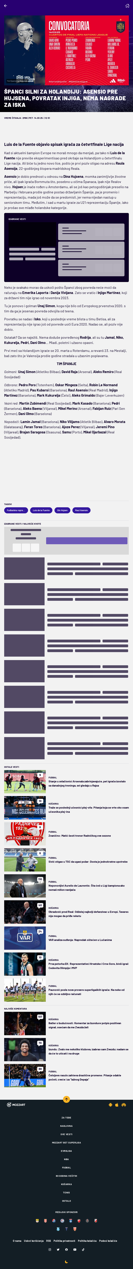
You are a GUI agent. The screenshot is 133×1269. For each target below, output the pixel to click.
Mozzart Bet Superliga (66, 1142)
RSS (48, 1240)
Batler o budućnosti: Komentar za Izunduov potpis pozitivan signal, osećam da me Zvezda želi (85, 1025)
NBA (66, 1159)
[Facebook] (66, 1249)
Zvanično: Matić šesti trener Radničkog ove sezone (80, 835)
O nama (17, 1240)
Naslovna (66, 1126)
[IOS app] (117, 1105)
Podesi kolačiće (108, 1240)
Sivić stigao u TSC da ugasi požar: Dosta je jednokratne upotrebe (88, 861)
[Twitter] (58, 1249)
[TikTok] (83, 1249)
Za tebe (66, 1117)
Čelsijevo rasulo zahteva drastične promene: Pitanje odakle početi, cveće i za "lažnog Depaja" (85, 1077)
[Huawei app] (123, 1104)
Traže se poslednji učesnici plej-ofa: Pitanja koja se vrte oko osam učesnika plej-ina (89, 809)
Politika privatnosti (64, 1240)
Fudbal (53, 777)
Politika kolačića (87, 1240)
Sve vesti (66, 1134)
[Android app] (110, 1105)
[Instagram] (50, 1249)
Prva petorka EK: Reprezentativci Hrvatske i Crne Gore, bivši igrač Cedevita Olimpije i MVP (89, 965)
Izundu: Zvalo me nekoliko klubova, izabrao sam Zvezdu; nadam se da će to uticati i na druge (88, 1051)
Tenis (66, 1192)
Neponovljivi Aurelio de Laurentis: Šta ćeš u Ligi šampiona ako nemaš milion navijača (87, 887)
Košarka (54, 803)
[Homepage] (127, 5)
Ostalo (66, 1200)
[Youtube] (75, 1249)
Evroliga (66, 1151)
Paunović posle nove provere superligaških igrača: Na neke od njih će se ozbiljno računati (86, 991)
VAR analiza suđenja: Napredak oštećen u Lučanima (80, 939)
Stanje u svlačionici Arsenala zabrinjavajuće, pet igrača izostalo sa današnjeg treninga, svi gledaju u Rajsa (87, 783)
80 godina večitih (66, 1175)
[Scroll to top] (66, 1099)
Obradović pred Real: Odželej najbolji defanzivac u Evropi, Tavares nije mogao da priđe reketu (88, 913)
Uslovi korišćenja (34, 1240)
